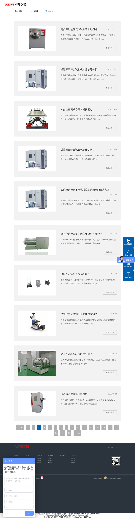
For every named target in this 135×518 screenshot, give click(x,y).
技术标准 (50, 460)
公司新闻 (18, 11)
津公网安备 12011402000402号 (114, 479)
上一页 (20, 427)
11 (84, 427)
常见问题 (49, 11)
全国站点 (73, 460)
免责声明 (73, 458)
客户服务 (50, 458)
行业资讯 (34, 11)
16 (116, 427)
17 (56, 433)
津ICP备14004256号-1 (98, 479)
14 (104, 427)
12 (91, 427)
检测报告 (50, 462)
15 (110, 427)
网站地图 (73, 462)
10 (78, 427)
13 (97, 427)
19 (69, 433)
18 (62, 433)
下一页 (77, 433)
